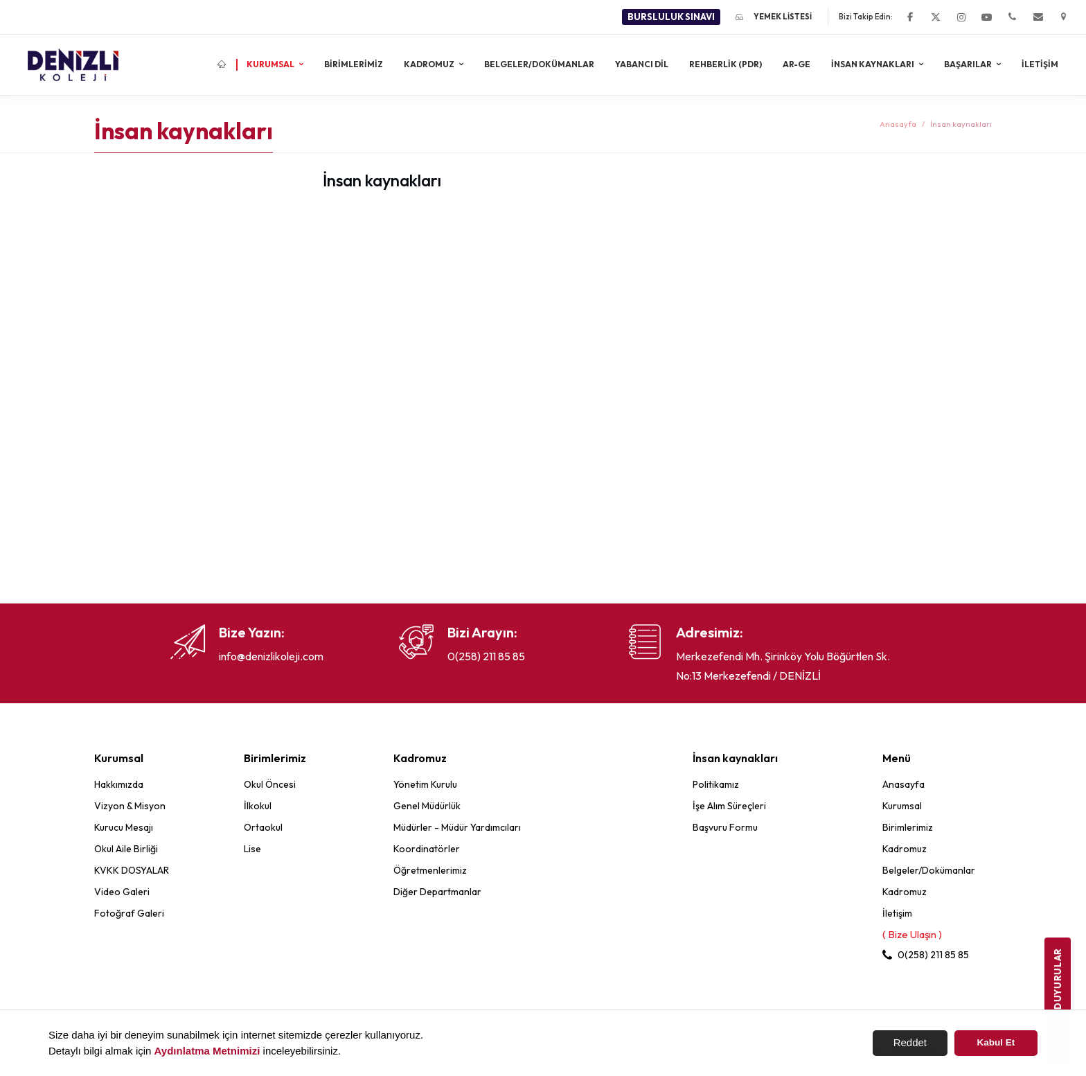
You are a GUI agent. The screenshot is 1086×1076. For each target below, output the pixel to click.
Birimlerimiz (353, 64)
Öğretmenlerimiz (430, 870)
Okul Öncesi (270, 784)
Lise (252, 849)
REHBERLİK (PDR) (725, 64)
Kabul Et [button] (996, 1042)
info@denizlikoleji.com (271, 656)
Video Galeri (122, 891)
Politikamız (716, 784)
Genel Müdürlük (427, 806)
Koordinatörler (426, 849)
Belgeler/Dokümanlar (539, 64)
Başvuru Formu (725, 827)
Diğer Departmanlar (437, 891)
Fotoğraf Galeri (129, 913)
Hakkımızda (118, 784)
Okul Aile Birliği (126, 849)
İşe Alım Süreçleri (729, 806)
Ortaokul (263, 827)
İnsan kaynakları (873, 64)
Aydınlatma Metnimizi (207, 1051)
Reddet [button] (910, 1042)
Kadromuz (430, 64)
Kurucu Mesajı (123, 827)
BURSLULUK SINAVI (671, 16)
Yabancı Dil (641, 64)
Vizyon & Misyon (130, 806)
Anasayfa (898, 124)
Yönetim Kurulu (425, 784)
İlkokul (258, 806)
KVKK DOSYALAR (131, 870)
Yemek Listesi (774, 16)
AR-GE (796, 64)
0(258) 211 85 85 (486, 656)
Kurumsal (271, 64)
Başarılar (968, 64)
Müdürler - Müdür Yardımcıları (457, 827)
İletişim (1040, 64)
